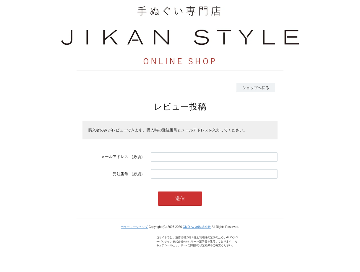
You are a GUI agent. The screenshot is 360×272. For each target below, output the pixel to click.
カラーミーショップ (134, 226)
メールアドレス (114, 156)
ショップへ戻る (256, 88)
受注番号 (120, 174)
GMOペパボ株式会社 (197, 226)
